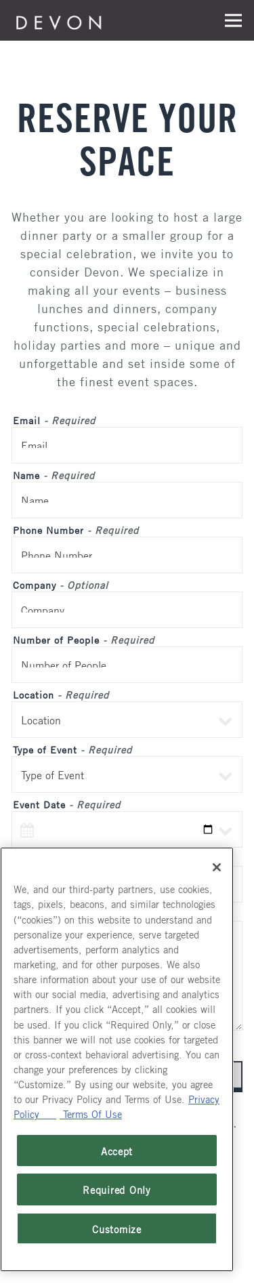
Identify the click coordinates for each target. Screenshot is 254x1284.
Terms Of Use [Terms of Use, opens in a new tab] (91, 1113)
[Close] (217, 867)
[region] (117, 1059)
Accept (117, 1150)
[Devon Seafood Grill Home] (59, 20)
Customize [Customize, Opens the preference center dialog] (117, 1228)
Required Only (117, 1189)
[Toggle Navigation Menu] (233, 20)
